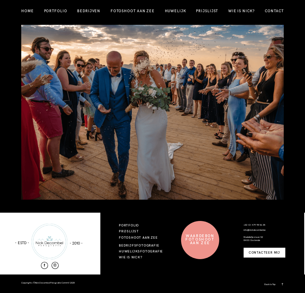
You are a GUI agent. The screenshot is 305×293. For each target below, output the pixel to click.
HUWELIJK (175, 11)
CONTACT (274, 11)
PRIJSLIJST (207, 11)
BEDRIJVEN (88, 11)
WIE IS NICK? (241, 11)
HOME (27, 11)
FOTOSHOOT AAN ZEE (133, 11)
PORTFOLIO (55, 11)
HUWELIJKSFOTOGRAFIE (141, 251)
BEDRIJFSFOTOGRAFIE (139, 245)
